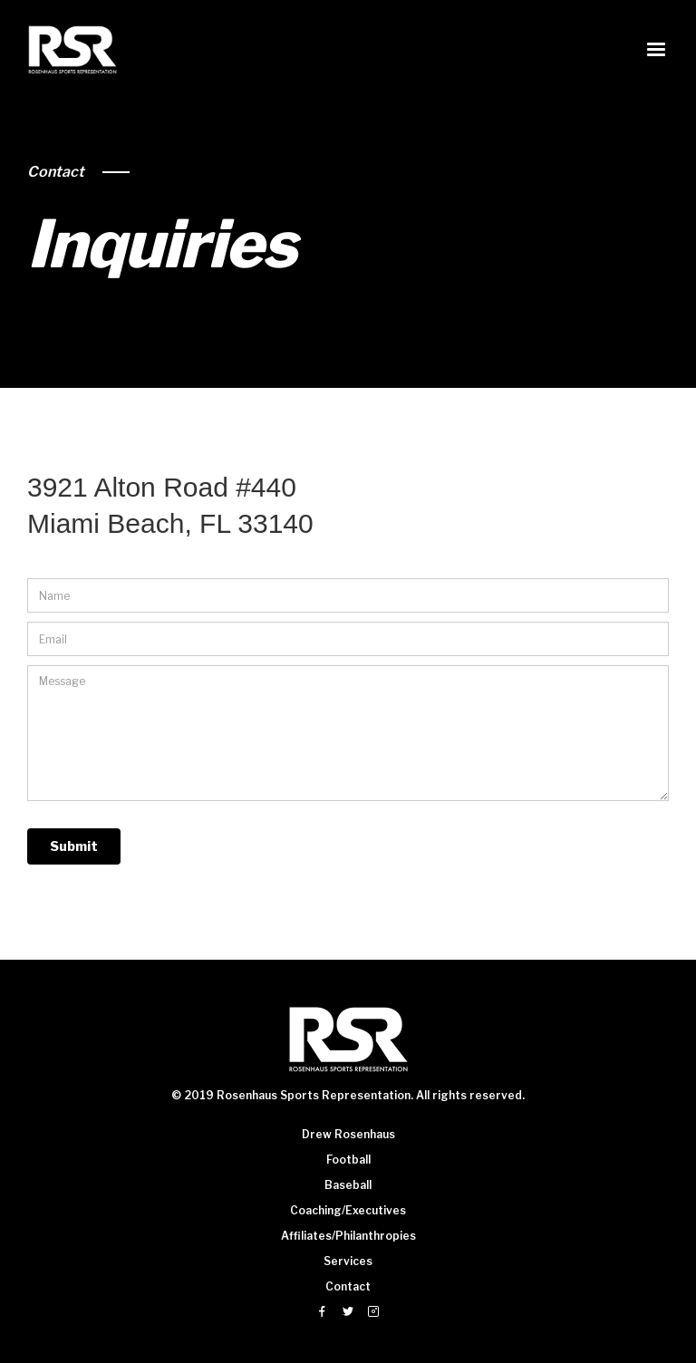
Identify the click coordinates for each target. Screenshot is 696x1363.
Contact (55, 171)
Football (348, 1159)
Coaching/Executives (348, 1210)
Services (348, 1261)
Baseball (348, 1185)
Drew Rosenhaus (348, 1134)
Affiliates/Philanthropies (348, 1235)
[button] (656, 50)
